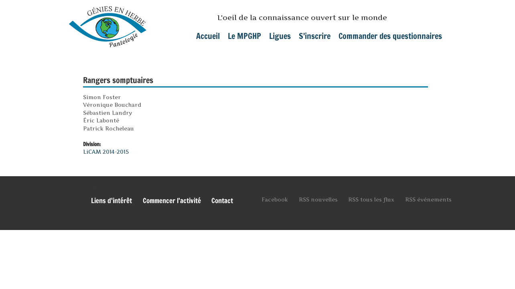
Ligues (280, 36)
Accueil (208, 36)
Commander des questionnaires (390, 36)
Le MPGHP (244, 36)
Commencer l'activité (172, 201)
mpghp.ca (107, 23)
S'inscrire (314, 36)
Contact (222, 201)
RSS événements (428, 199)
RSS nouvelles (318, 199)
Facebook (275, 199)
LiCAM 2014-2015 (106, 152)
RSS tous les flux (371, 199)
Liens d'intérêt (111, 201)
